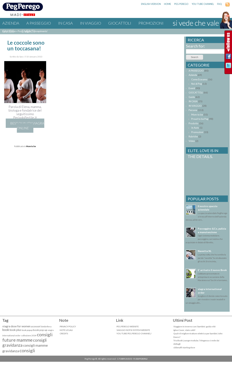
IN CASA (65, 23)
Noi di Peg (196, 83)
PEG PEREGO (181, 4)
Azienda (10, 23)
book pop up (40, 329)
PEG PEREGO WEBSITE (128, 326)
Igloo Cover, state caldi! (184, 330)
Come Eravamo (199, 79)
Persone (193, 110)
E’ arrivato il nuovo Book (212, 270)
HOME (167, 4)
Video (192, 141)
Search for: (195, 46)
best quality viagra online (27, 125)
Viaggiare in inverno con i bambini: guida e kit (194, 326)
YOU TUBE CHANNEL (203, 4)
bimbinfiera (46, 326)
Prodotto (193, 123)
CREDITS (64, 333)
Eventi (28, 31)
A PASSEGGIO (38, 23)
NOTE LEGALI (66, 330)
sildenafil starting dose (184, 347)
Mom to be (31, 146)
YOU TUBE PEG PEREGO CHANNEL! (134, 333)
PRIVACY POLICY (68, 326)
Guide (8, 31)
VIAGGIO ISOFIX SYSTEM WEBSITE (133, 330)
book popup (27, 330)
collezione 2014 (28, 335)
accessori (36, 326)
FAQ (219, 4)
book (5, 330)
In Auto (195, 127)
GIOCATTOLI (119, 23)
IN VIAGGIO (90, 23)
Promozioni (151, 23)
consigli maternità (18, 353)
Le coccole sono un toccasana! (25, 45)
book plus (15, 329)
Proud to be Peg (199, 118)
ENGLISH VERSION (151, 4)
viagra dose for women (16, 326)
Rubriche (193, 136)
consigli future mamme (27, 337)
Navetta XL (204, 251)
